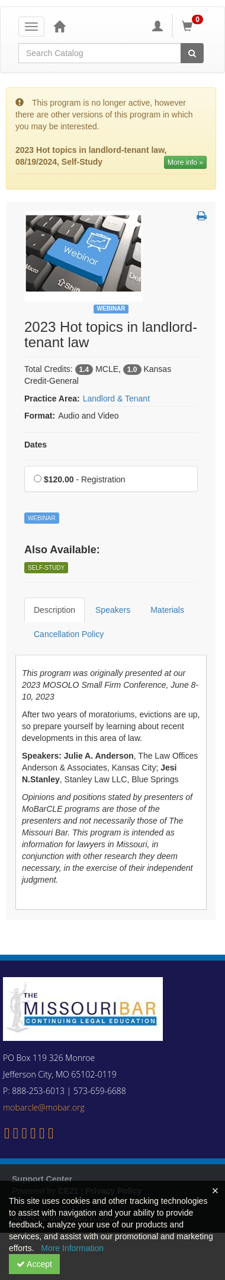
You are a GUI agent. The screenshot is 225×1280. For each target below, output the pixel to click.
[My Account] (157, 26)
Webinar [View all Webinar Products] (111, 308)
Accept (34, 1264)
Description (54, 610)
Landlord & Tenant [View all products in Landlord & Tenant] (116, 398)
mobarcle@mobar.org (44, 1107)
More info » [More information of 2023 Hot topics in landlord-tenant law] (185, 162)
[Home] (59, 26)
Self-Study (46, 567)
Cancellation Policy (69, 634)
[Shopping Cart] (194, 26)
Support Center (42, 1179)
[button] (202, 216)
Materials (167, 610)
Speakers (112, 610)
